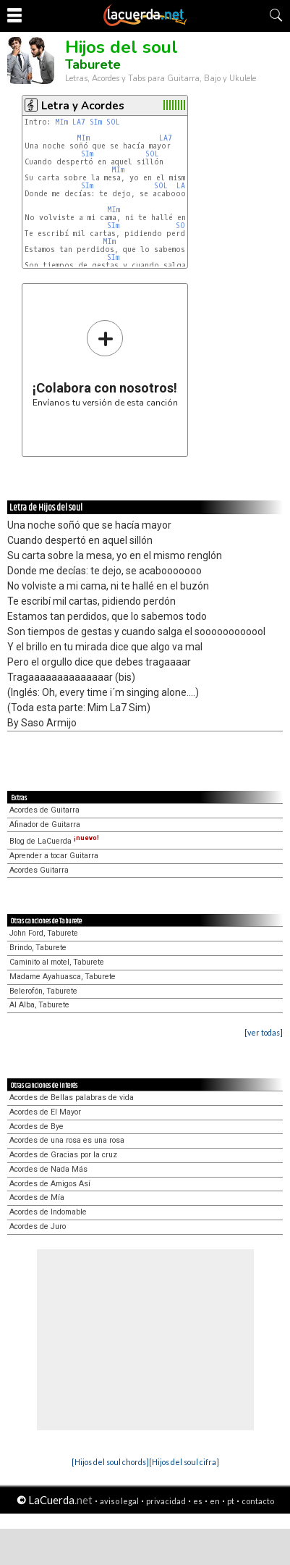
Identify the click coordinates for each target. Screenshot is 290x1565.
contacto (258, 1501)
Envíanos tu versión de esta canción (105, 363)
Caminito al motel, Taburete (56, 962)
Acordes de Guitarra (44, 810)
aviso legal (119, 1501)
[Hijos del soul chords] (110, 1462)
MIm (61, 122)
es (197, 1501)
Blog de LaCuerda (54, 841)
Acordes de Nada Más (48, 1169)
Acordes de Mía (36, 1197)
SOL (113, 122)
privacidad (166, 1501)
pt (230, 1501)
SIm (96, 122)
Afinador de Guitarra (44, 824)
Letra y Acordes (82, 105)
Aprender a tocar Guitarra (53, 855)
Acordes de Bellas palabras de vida (71, 1097)
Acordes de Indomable (48, 1212)
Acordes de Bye (36, 1126)
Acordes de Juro (37, 1226)
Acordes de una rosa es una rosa (66, 1140)
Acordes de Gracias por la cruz (63, 1154)
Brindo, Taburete (38, 947)
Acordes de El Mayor (45, 1112)
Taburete (93, 64)
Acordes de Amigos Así (49, 1183)
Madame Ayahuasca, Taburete (62, 976)
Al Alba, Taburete (39, 1005)
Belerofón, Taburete (43, 991)
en (215, 1501)
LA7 (78, 122)
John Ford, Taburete (43, 933)
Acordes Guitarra (39, 870)
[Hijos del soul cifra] (184, 1462)
